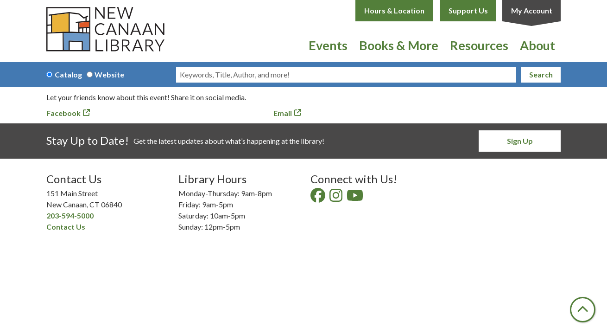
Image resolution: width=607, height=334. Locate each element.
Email (282, 113)
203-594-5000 (70, 215)
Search (541, 74)
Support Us (468, 10)
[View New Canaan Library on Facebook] (318, 197)
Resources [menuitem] (479, 45)
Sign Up (520, 140)
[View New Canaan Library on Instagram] (336, 197)
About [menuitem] (537, 45)
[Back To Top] (582, 309)
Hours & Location (394, 10)
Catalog (68, 74)
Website (109, 74)
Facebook (63, 113)
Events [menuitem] (328, 45)
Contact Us (65, 226)
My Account (531, 10)
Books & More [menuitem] (398, 45)
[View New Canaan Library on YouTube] (356, 197)
